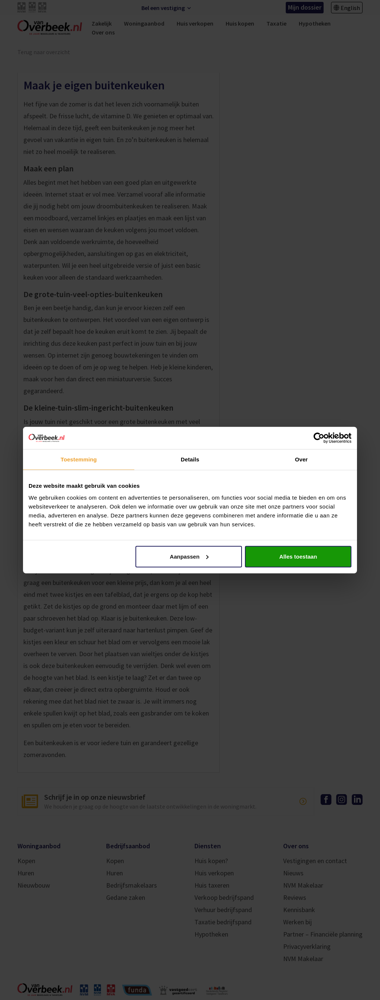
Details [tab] (190, 459)
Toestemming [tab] (78, 459)
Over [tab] (301, 459)
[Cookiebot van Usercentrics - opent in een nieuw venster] (318, 438)
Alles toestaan (298, 556)
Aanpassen (189, 556)
